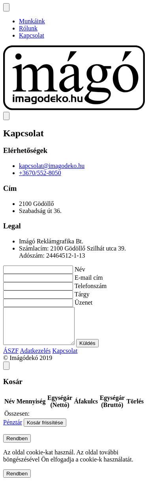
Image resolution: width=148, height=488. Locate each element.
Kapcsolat (31, 35)
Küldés (95, 350)
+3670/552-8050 (40, 173)
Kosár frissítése (45, 430)
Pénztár (12, 429)
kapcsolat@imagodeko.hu (51, 165)
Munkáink (32, 21)
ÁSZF (11, 357)
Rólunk (28, 28)
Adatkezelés (35, 357)
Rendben (17, 445)
